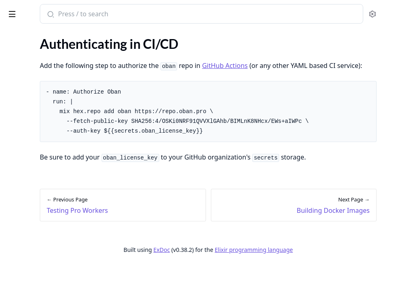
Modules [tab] (52, 36)
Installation (22, 61)
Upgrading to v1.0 (31, 234)
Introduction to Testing (38, 111)
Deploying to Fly (29, 173)
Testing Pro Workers (34, 122)
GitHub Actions (331, 65)
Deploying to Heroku (35, 195)
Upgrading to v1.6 (31, 267)
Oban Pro (45, 10)
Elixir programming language (314, 272)
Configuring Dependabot (41, 206)
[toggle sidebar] (111, 12)
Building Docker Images (39, 162)
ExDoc (222, 272)
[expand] (114, 52)
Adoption (19, 72)
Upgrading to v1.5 (31, 256)
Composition (24, 83)
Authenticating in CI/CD (40, 151)
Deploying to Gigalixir (36, 184)
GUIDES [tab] (16, 36)
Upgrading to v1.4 (31, 245)
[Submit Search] (156, 14)
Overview (19, 50)
